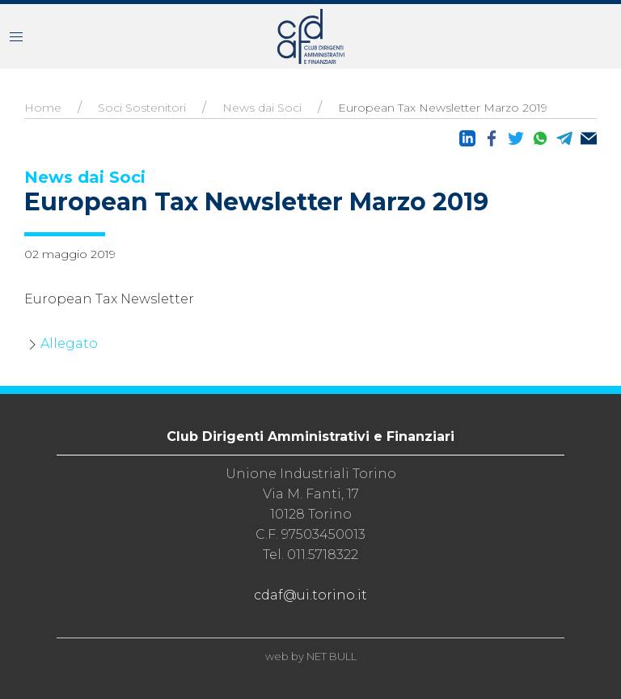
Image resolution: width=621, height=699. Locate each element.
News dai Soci (262, 107)
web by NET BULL (311, 656)
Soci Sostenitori (142, 107)
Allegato (69, 343)
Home (42, 107)
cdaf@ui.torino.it (310, 595)
